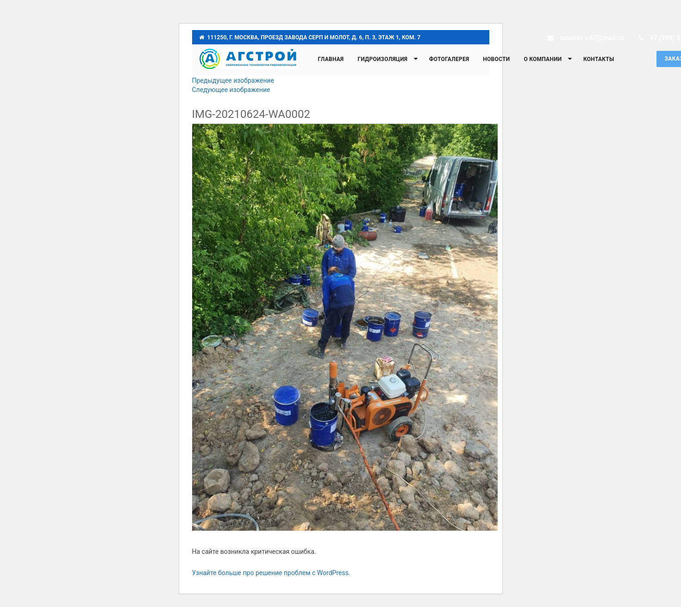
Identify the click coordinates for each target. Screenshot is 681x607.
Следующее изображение (231, 89)
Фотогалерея (449, 59)
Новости (496, 59)
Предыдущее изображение (233, 80)
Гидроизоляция (382, 59)
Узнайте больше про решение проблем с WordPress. (271, 572)
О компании (543, 59)
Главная (331, 59)
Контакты (598, 59)
